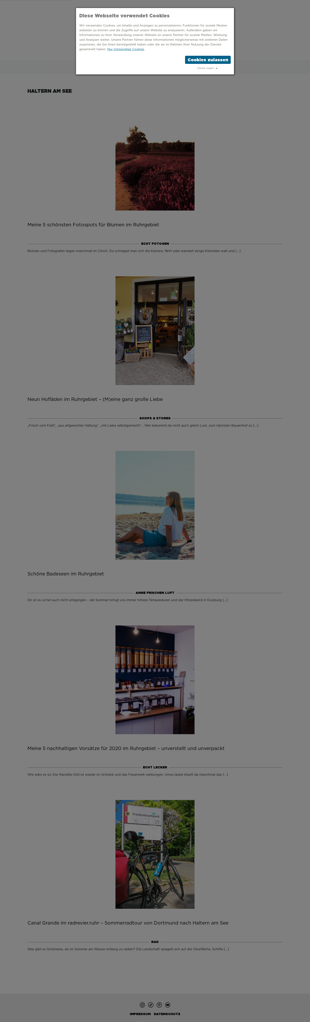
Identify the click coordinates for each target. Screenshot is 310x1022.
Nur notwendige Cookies (125, 49)
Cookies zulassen (208, 59)
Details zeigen (205, 68)
